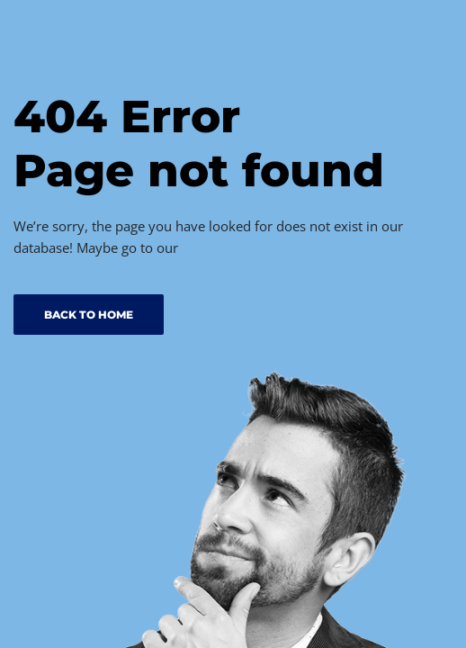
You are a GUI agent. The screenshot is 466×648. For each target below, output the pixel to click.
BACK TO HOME (88, 314)
